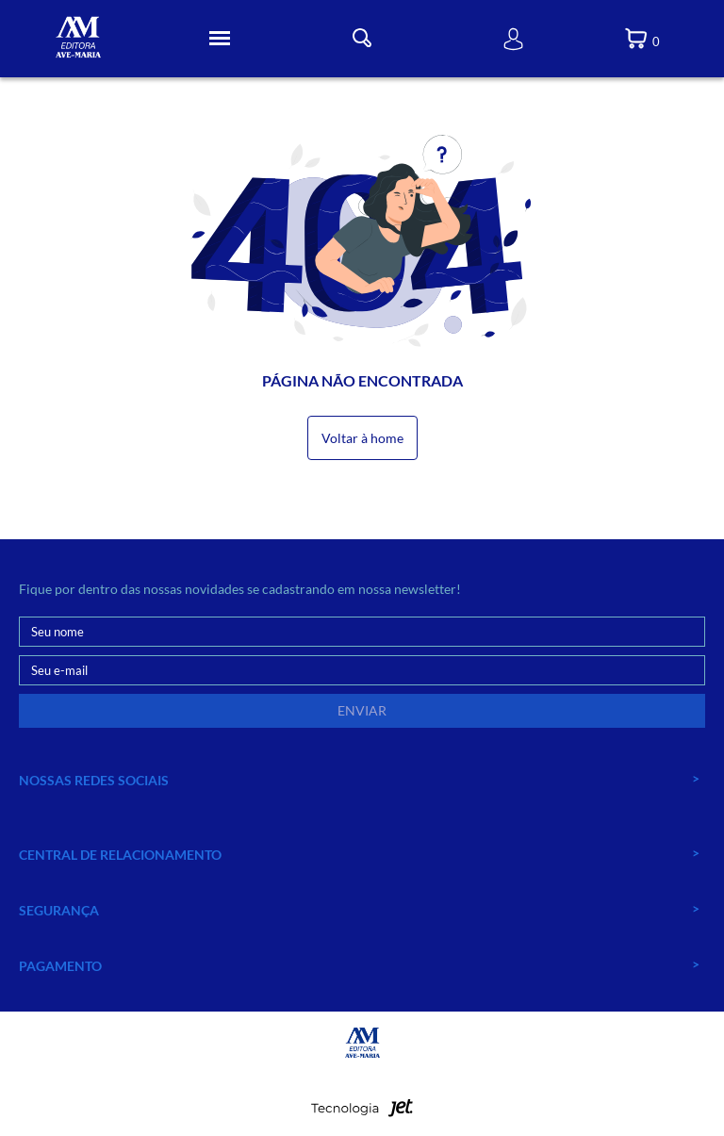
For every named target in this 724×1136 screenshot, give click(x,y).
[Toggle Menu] (220, 38)
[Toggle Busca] (361, 38)
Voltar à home (362, 438)
